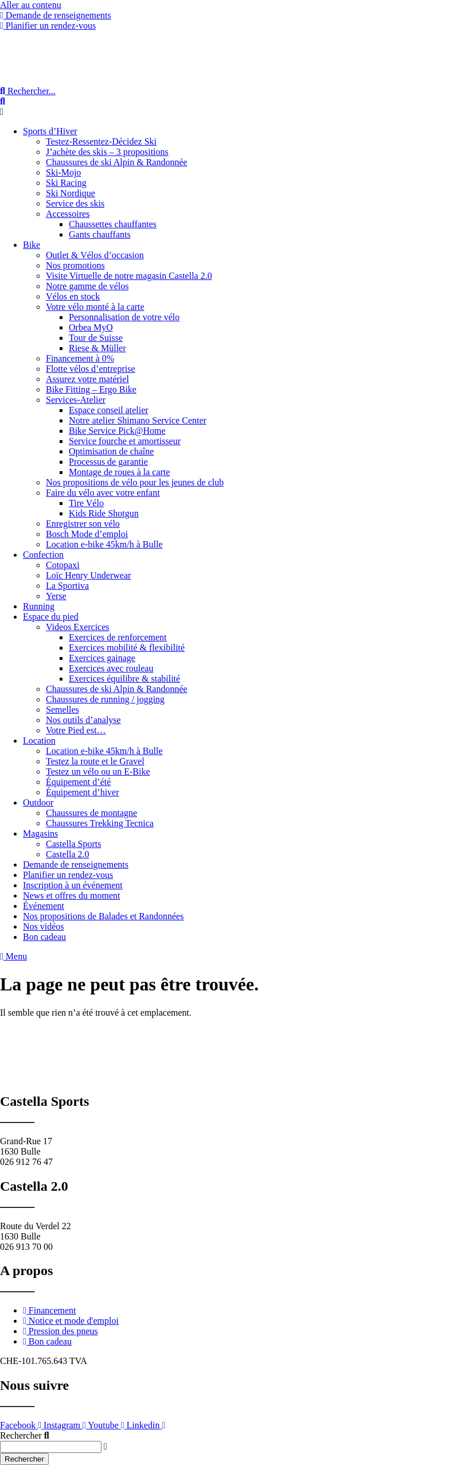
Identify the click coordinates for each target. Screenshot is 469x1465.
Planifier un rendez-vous (68, 875)
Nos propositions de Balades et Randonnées (103, 916)
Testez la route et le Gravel (95, 761)
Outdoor (38, 802)
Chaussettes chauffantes (113, 224)
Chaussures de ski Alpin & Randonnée (116, 162)
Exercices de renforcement (118, 637)
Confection (43, 554)
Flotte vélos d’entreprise (90, 369)
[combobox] (50, 1447)
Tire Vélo (86, 503)
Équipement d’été (78, 782)
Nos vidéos (43, 926)
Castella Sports (73, 844)
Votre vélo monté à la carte (95, 307)
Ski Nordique (70, 193)
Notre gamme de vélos (87, 286)
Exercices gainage (102, 658)
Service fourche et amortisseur (125, 441)
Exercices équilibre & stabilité (124, 678)
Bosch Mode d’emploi (87, 534)
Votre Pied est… (76, 730)
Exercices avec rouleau (111, 668)
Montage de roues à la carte (119, 472)
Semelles (62, 709)
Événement (43, 906)
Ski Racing (66, 183)
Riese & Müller (97, 348)
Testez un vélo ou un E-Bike (98, 771)
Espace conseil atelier (108, 410)
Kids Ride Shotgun (104, 513)
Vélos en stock (73, 296)
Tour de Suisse (96, 338)
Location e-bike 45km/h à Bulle (104, 544)
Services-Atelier (75, 400)
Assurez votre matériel (87, 379)
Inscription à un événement (73, 885)
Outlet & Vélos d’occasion (95, 255)
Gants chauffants (100, 234)
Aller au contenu (30, 5)
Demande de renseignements (75, 864)
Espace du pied (51, 616)
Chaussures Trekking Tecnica (100, 823)
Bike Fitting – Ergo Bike (91, 389)
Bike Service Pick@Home (117, 431)
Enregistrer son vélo (83, 524)
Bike (31, 245)
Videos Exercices (78, 627)
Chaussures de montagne (91, 813)
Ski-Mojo (63, 172)
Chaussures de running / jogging (105, 699)
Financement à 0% (80, 358)
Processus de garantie (108, 462)
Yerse (56, 596)
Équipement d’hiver (82, 792)
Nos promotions (75, 265)
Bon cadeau (44, 937)
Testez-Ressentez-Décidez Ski (101, 141)
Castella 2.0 (67, 854)
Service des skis (75, 203)
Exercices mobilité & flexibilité (127, 647)
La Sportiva (67, 585)
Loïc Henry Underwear (88, 575)
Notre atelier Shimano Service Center (137, 420)
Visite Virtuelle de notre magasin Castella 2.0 (129, 276)
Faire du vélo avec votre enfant (103, 493)
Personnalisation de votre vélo (124, 317)
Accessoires (67, 214)
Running (38, 606)
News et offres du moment (71, 895)
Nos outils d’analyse (83, 720)
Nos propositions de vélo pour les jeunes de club (135, 482)
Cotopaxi (63, 565)
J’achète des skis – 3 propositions (107, 152)
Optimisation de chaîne (111, 451)
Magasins (40, 833)
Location (39, 740)
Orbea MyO (91, 327)
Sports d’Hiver (50, 131)
